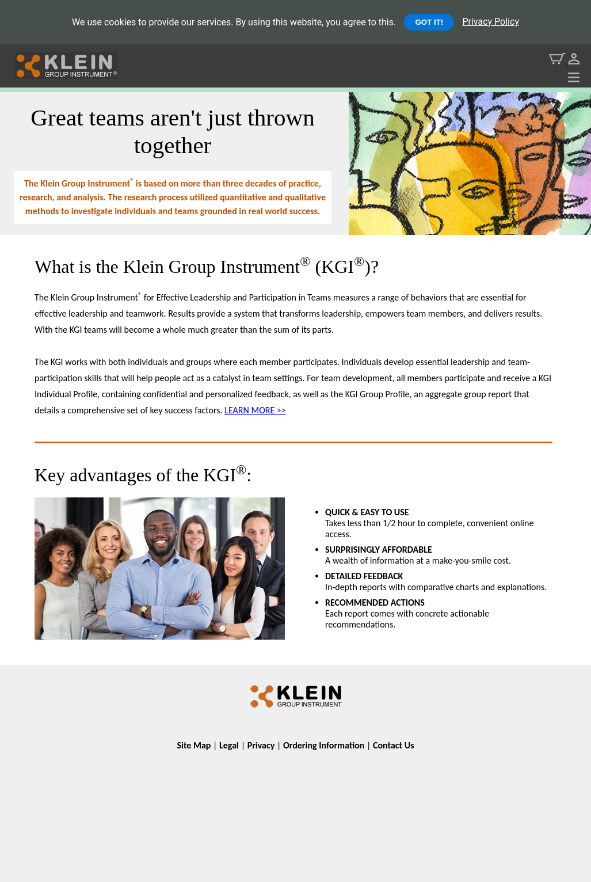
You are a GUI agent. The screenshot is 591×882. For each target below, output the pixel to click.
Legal (229, 745)
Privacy (261, 745)
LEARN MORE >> (255, 410)
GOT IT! (429, 22)
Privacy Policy (490, 21)
